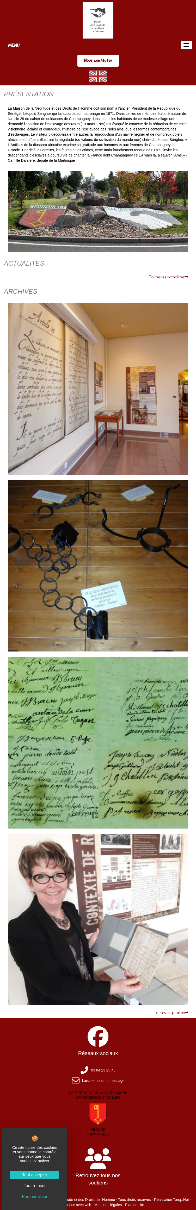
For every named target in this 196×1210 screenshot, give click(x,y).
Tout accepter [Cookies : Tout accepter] (34, 1175)
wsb (88, 1205)
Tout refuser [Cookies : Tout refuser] (35, 1185)
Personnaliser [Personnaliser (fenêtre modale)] (34, 1196)
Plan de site (134, 1205)
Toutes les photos (171, 1013)
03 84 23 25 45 (103, 1070)
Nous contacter (98, 60)
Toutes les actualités (168, 277)
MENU (14, 45)
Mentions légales (108, 1205)
